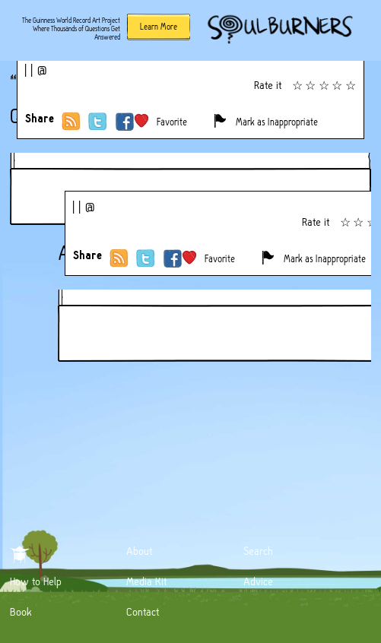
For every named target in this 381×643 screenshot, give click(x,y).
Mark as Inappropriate (277, 122)
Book (21, 612)
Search (258, 551)
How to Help (36, 581)
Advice (258, 581)
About (139, 551)
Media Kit (146, 581)
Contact (142, 612)
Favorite (172, 122)
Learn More (158, 26)
